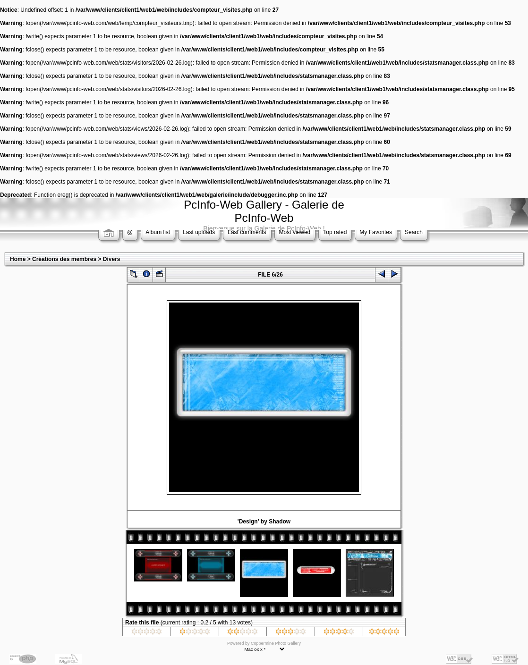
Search (414, 232)
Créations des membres (64, 259)
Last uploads (199, 232)
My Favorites (375, 232)
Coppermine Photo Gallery (276, 643)
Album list (157, 232)
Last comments (247, 232)
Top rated (335, 232)
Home (18, 259)
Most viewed (295, 232)
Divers (111, 259)
